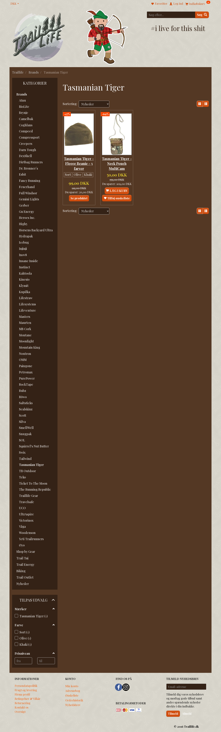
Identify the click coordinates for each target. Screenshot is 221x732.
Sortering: (70, 104)
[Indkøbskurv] (197, 3)
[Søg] (202, 14)
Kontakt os (21, 707)
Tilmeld (173, 713)
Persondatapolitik (26, 686)
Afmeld (186, 713)
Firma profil (22, 694)
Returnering (22, 703)
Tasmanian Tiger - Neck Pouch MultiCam (117, 161)
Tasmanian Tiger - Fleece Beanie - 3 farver (79, 161)
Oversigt (20, 711)
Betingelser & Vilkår (27, 699)
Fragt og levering (26, 690)
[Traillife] (39, 36)
